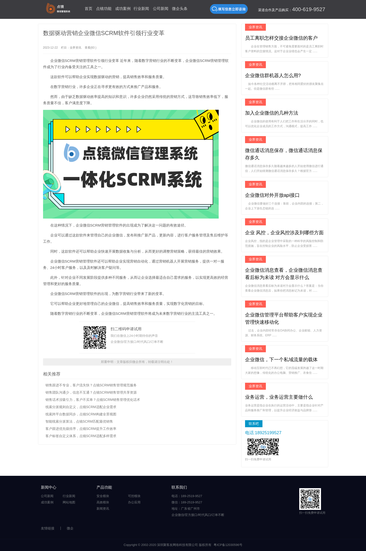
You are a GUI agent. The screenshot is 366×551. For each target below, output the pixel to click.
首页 (88, 9)
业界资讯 (75, 47)
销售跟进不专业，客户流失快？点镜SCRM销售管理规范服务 (91, 385)
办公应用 (134, 502)
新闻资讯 (103, 508)
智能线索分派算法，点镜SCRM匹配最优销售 (79, 421)
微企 (70, 528)
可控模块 (134, 496)
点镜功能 (104, 9)
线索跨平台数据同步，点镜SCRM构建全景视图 (80, 414)
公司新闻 (160, 9)
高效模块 (103, 502)
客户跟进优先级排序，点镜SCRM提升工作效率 (80, 429)
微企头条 (179, 9)
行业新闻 (141, 9)
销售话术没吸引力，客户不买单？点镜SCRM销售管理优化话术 (92, 400)
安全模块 (103, 496)
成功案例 (123, 9)
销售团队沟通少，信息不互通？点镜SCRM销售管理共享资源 (91, 392)
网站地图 (69, 502)
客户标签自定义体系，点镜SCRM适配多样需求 (80, 436)
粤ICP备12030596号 (228, 545)
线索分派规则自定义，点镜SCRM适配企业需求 (80, 407)
